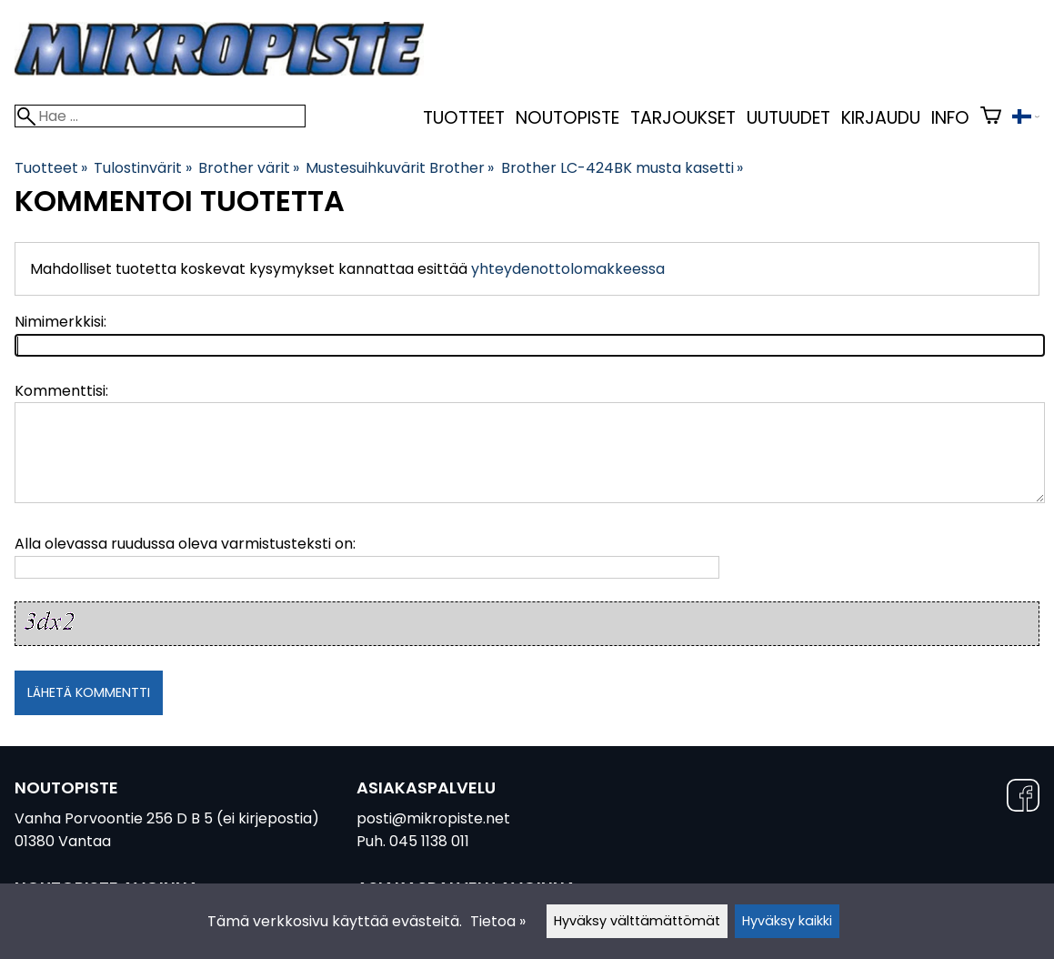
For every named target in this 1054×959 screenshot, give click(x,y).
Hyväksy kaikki (787, 921)
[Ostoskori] (990, 118)
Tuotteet (464, 118)
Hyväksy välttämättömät (637, 921)
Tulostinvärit (142, 167)
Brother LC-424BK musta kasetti (622, 167)
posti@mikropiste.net (433, 818)
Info (950, 118)
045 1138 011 (429, 841)
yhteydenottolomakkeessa (568, 268)
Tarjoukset (683, 118)
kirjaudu (880, 118)
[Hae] (160, 116)
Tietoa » (498, 921)
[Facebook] (1023, 798)
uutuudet (788, 118)
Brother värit (248, 167)
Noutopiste (567, 118)
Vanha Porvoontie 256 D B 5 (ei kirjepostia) (167, 818)
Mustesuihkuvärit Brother (400, 167)
